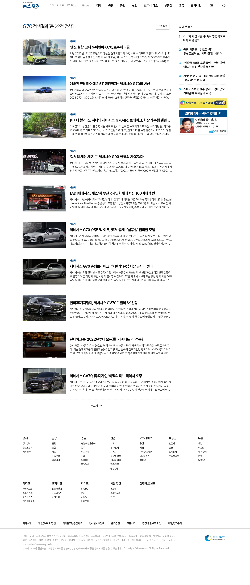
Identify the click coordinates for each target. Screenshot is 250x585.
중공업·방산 (115, 456)
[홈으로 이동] (31, 5)
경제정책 (26, 443)
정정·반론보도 (147, 483)
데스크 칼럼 (57, 492)
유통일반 (202, 460)
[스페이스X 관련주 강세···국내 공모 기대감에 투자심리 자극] (203, 91)
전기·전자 (114, 447)
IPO (83, 456)
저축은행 (56, 456)
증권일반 (85, 464)
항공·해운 (114, 464)
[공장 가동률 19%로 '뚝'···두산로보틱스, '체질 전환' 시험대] (203, 51)
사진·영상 (84, 5)
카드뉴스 (85, 497)
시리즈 (50, 5)
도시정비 (173, 451)
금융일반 (56, 460)
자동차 (113, 451)
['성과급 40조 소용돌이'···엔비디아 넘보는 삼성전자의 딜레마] (203, 65)
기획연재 (85, 501)
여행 (200, 456)
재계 (112, 443)
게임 (142, 447)
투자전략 (85, 451)
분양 (171, 447)
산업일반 (114, 468)
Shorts (84, 488)
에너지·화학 (115, 460)
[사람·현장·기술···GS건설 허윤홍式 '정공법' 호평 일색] (203, 78)
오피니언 (196, 5)
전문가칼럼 (57, 488)
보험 (54, 447)
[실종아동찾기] (187, 119)
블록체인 (85, 460)
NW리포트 (27, 488)
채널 (200, 443)
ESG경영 (71, 5)
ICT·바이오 (151, 5)
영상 (83, 492)
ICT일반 (143, 460)
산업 (135, 5)
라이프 (60, 5)
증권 (123, 5)
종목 (83, 447)
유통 (181, 5)
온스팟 (113, 488)
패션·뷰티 (202, 451)
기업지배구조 (28, 501)
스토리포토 (115, 492)
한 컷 (112, 497)
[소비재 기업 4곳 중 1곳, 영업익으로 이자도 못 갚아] (203, 38)
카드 (54, 451)
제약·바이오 (145, 456)
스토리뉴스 (27, 492)
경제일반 (26, 451)
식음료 (201, 447)
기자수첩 (56, 497)
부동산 (168, 5)
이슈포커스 (27, 497)
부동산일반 (174, 456)
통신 (142, 443)
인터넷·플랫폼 (146, 451)
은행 (54, 443)
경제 (99, 5)
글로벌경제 (27, 447)
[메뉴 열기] (211, 5)
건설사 (172, 443)
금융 (111, 5)
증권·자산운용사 (88, 443)
